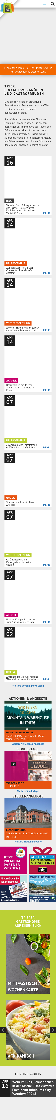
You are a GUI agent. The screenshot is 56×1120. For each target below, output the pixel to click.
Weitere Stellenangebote (28, 625)
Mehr (46, 138)
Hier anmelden (28, 1030)
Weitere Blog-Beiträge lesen (28, 971)
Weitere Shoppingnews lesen (28, 469)
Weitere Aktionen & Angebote (28, 527)
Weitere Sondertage (28, 574)
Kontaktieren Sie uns (28, 1091)
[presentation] (3, 814)
